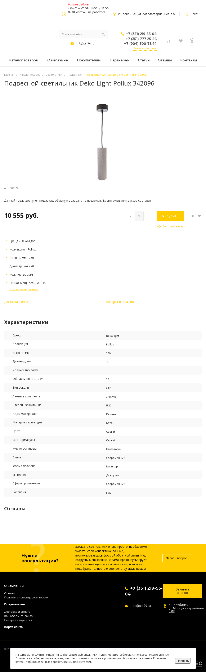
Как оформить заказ (18, 616)
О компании (14, 586)
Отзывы (9, 593)
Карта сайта (13, 627)
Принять (183, 661)
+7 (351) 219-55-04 (141, 34)
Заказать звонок (145, 48)
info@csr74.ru (85, 43)
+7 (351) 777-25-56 (141, 39)
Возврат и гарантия (120, 302)
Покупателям (14, 604)
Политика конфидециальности (26, 597)
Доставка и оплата (17, 302)
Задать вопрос (176, 558)
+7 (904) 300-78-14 (140, 44)
